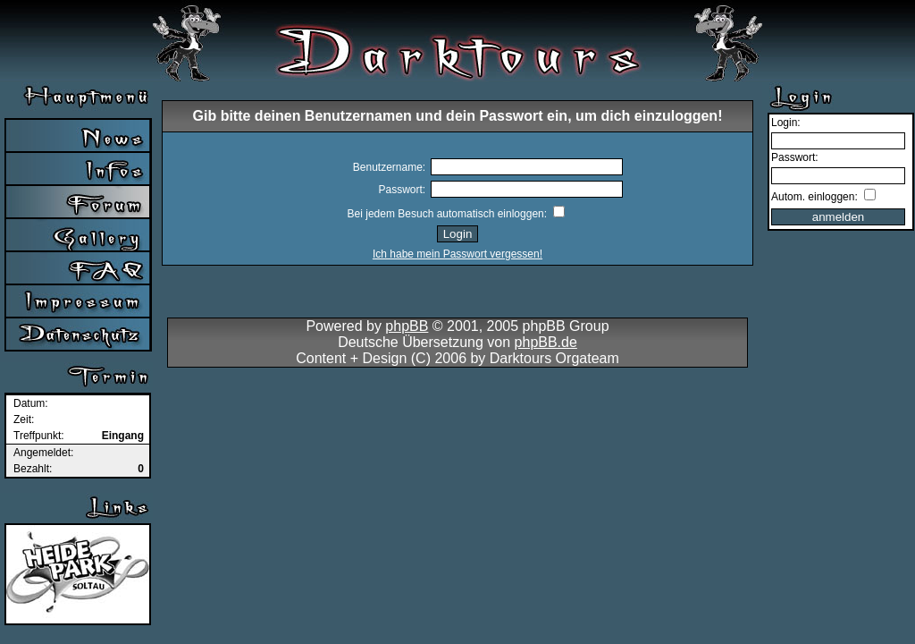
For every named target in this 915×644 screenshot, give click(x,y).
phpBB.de (546, 342)
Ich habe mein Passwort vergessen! (457, 254)
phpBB (406, 326)
